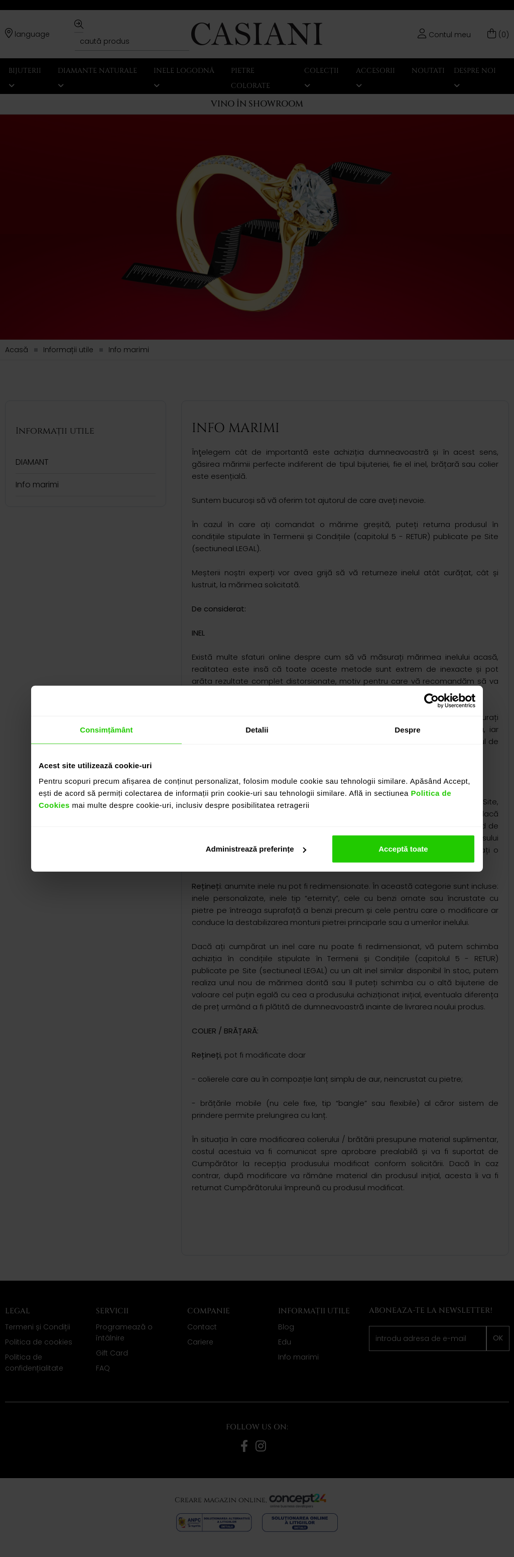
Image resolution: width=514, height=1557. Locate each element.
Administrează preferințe (256, 849)
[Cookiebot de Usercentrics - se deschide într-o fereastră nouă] (431, 700)
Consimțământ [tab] (106, 729)
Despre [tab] (407, 729)
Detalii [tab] (257, 729)
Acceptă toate (403, 849)
